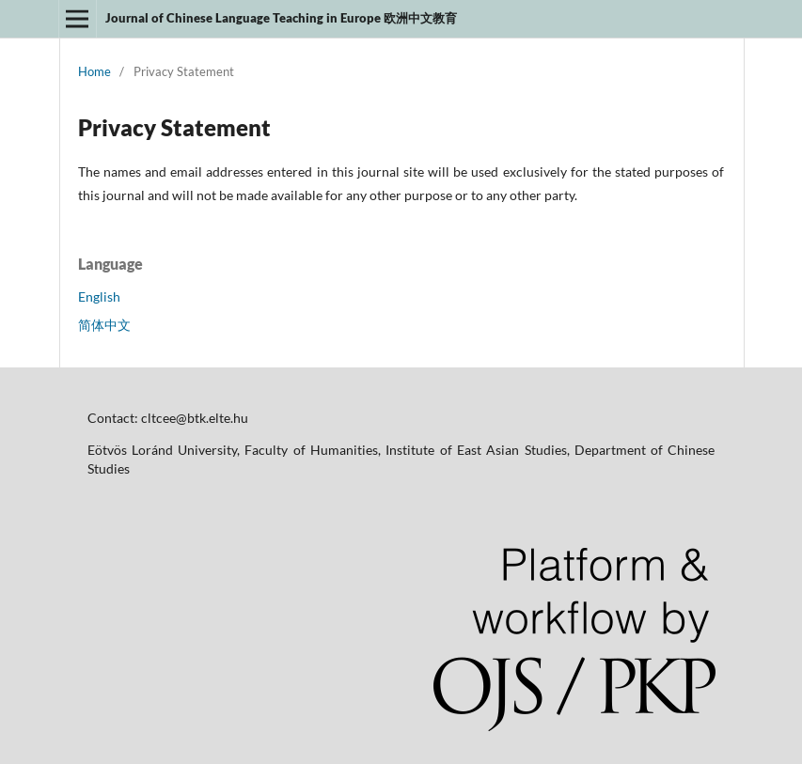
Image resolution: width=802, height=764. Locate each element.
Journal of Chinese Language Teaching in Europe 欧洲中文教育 (281, 17)
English (99, 296)
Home (94, 71)
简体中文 (104, 325)
